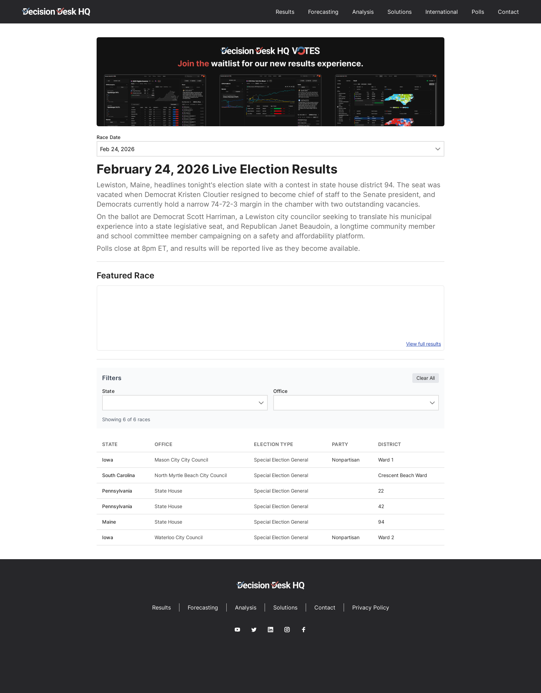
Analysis (363, 11)
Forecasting (323, 11)
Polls (478, 11)
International (441, 11)
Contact (508, 11)
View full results (423, 344)
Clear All (425, 378)
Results (285, 11)
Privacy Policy (370, 607)
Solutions (399, 11)
